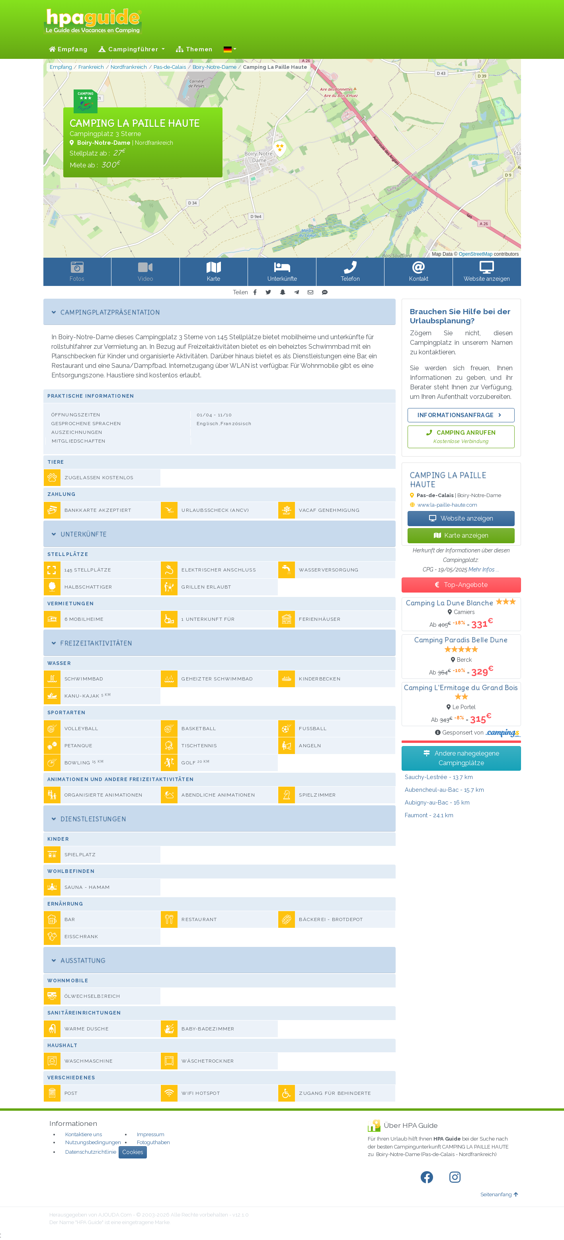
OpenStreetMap (476, 254)
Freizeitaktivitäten (92, 643)
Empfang (68, 49)
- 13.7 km (439, 777)
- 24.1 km (429, 815)
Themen (194, 49)
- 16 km (437, 802)
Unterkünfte (79, 534)
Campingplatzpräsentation (106, 312)
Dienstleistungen (89, 819)
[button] (230, 49)
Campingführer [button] (129, 49)
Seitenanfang (499, 1194)
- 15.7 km (444, 789)
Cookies (132, 1152)
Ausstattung (79, 960)
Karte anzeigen (461, 535)
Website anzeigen (461, 518)
